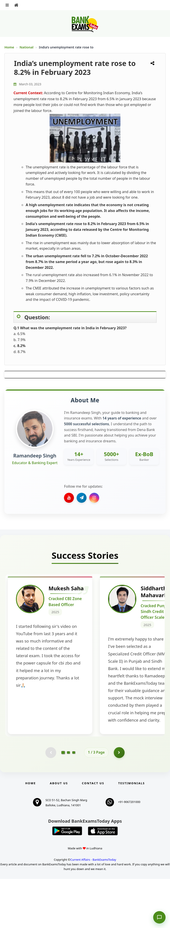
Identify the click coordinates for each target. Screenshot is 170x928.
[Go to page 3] (73, 801)
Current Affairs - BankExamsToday (93, 909)
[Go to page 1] (63, 801)
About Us (59, 832)
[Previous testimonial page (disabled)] (50, 801)
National (26, 47)
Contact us (93, 832)
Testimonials (131, 832)
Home (9, 47)
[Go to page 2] (68, 801)
